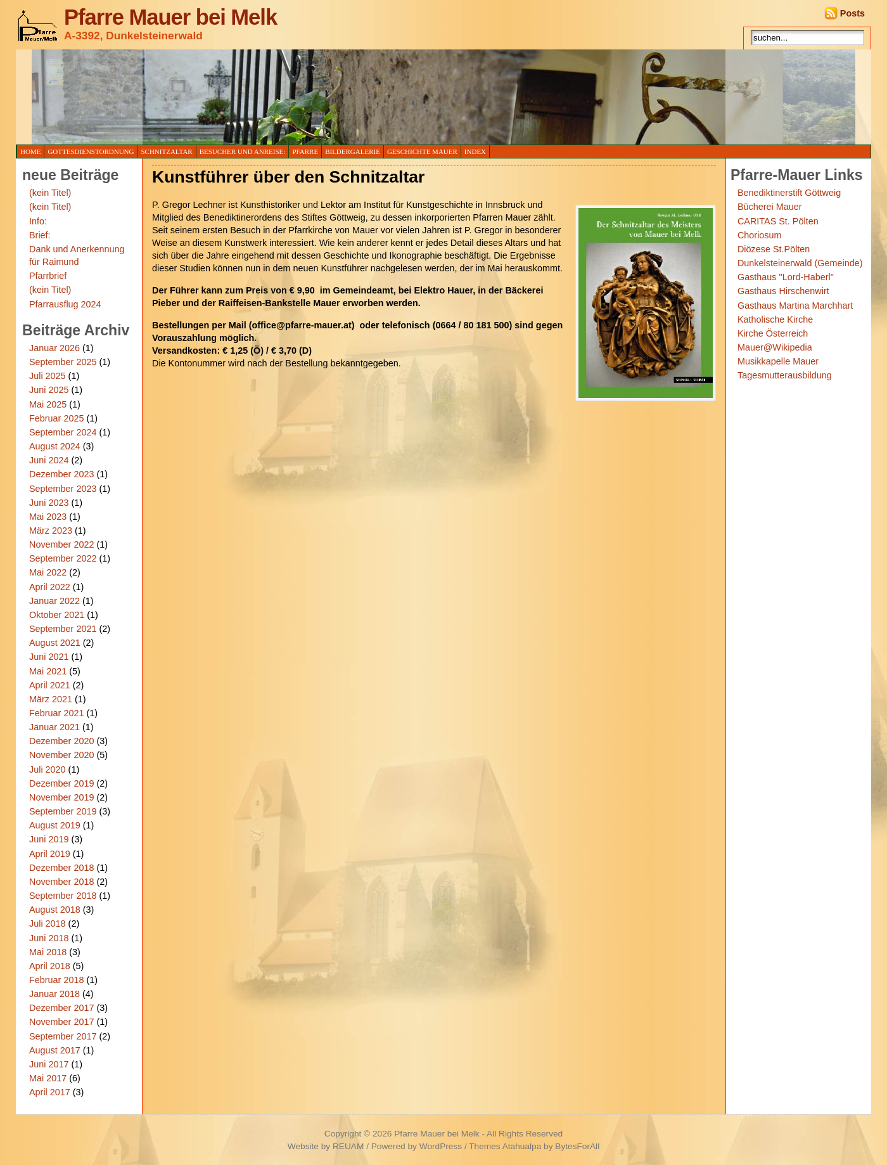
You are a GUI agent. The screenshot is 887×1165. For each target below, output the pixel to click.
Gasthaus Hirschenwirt (783, 291)
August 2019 (54, 825)
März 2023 (50, 530)
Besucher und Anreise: (243, 151)
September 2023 (62, 489)
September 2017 (62, 1036)
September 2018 (62, 896)
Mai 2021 (48, 671)
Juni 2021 (48, 657)
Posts (852, 13)
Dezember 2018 (61, 868)
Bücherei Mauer (769, 207)
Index (475, 151)
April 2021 (49, 685)
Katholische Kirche (775, 319)
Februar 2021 (56, 713)
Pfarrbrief (48, 276)
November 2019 (61, 797)
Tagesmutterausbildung (784, 375)
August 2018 (54, 909)
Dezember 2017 (61, 1008)
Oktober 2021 (56, 615)
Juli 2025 (47, 376)
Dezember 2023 (61, 474)
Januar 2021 (54, 727)
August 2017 (54, 1050)
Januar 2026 (54, 348)
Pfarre (305, 151)
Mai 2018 (48, 952)
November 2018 (61, 882)
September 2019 (62, 811)
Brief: (40, 235)
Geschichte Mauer (422, 151)
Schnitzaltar (166, 151)
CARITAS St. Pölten (778, 221)
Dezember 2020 (61, 741)
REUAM (348, 1146)
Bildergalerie (352, 151)
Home (30, 151)
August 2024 (54, 446)
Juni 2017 (48, 1064)
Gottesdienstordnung (91, 151)
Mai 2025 (48, 404)
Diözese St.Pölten (773, 249)
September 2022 (62, 558)
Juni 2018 (48, 938)
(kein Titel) (50, 193)
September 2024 (62, 432)
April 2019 (49, 854)
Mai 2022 (48, 572)
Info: (38, 221)
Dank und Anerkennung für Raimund (76, 255)
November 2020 (61, 755)
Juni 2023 (48, 503)
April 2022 (49, 587)
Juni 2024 (48, 460)
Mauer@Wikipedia (774, 347)
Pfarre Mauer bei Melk (170, 17)
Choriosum (759, 235)
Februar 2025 (56, 418)
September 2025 (62, 362)
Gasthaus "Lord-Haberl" (785, 277)
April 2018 (49, 966)
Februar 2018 (56, 980)
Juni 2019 (48, 839)
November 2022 (61, 544)
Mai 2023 (48, 517)
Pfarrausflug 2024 (65, 304)
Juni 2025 (48, 390)
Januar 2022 (54, 601)
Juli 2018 (47, 923)
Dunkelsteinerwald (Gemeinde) (800, 263)
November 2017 (61, 1022)
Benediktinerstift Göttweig (789, 193)
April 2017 (49, 1092)
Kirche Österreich (772, 333)
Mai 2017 (48, 1078)
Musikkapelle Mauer (778, 361)
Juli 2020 (47, 769)
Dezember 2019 (61, 783)
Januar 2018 (54, 994)
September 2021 (62, 629)
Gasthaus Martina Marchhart (795, 305)
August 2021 (54, 643)
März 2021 (50, 699)
